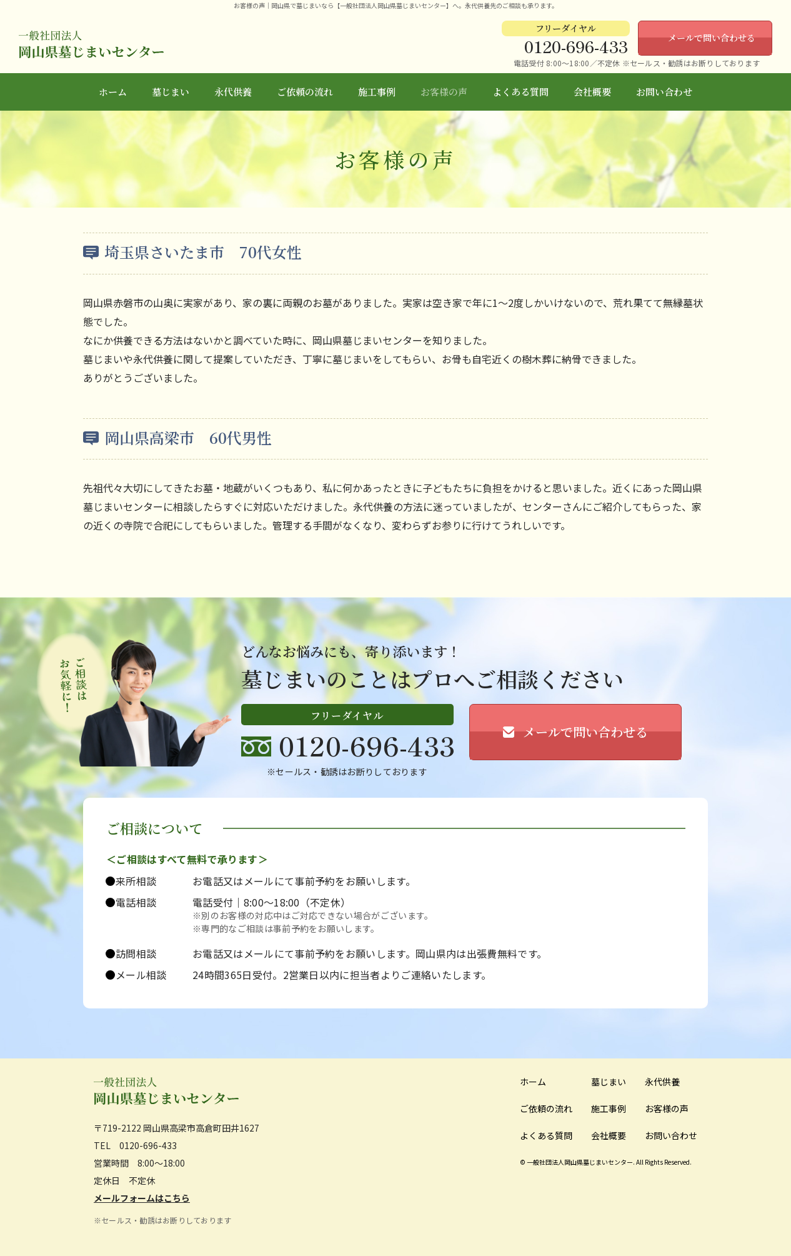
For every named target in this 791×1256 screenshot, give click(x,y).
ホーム (113, 91)
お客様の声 (443, 91)
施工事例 (377, 91)
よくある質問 (520, 91)
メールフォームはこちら (142, 1198)
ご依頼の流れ (305, 91)
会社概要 (592, 91)
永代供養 (233, 91)
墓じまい (170, 91)
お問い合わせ (664, 91)
